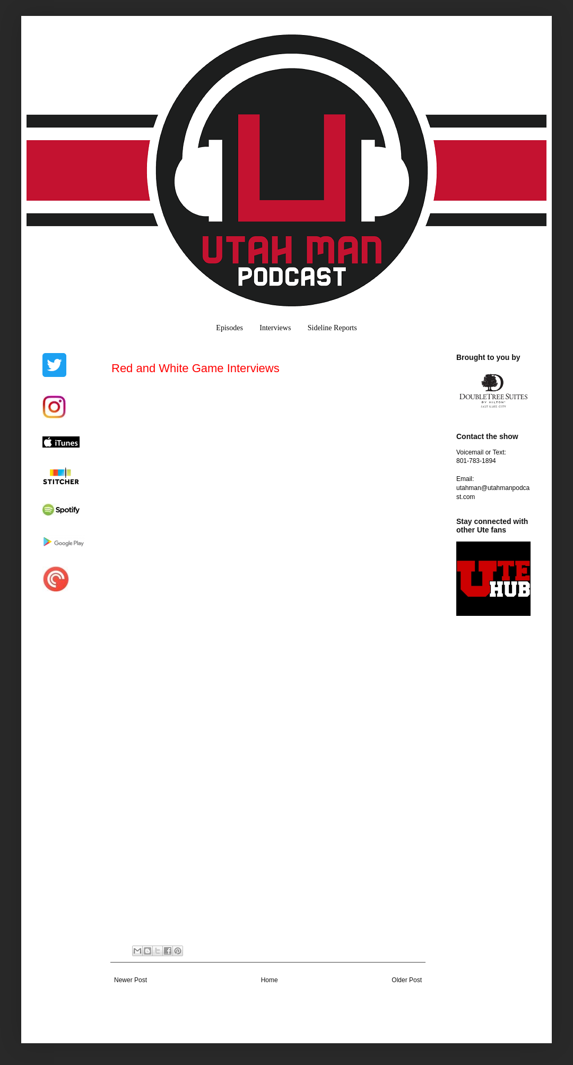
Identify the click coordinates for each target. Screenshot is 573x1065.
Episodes (229, 328)
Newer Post (130, 980)
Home (269, 980)
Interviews (275, 328)
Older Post (407, 980)
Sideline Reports (332, 328)
